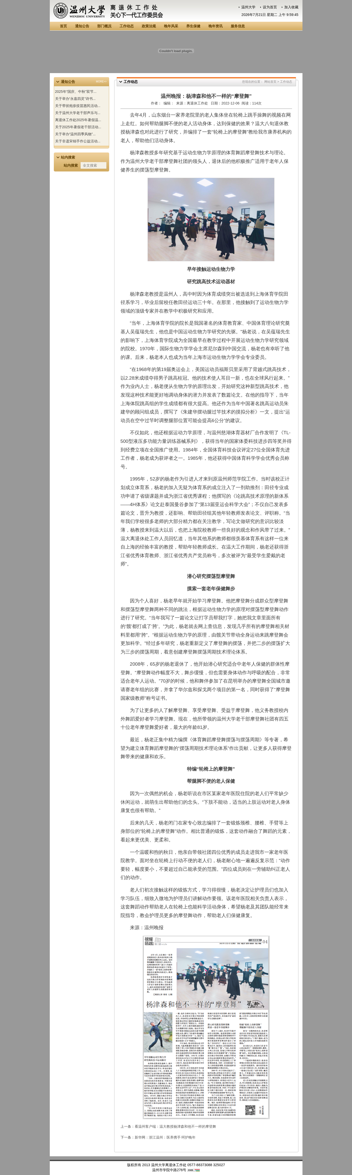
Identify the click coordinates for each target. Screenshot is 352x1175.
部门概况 (104, 26)
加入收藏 (291, 7)
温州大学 (248, 7)
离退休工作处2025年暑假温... (78, 120)
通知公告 (82, 26)
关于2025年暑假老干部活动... (78, 127)
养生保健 (193, 26)
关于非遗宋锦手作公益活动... (78, 141)
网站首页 (270, 81)
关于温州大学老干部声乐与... (78, 113)
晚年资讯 (215, 26)
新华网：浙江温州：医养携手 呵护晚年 (165, 1137)
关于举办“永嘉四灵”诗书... (75, 99)
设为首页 (270, 7)
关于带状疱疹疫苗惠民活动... (78, 106)
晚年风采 (171, 26)
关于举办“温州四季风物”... (75, 134)
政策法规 (149, 26)
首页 (63, 26)
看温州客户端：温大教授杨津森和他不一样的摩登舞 (175, 1126)
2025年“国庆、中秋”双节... (76, 92)
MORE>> (101, 81)
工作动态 (127, 26)
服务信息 (238, 26)
